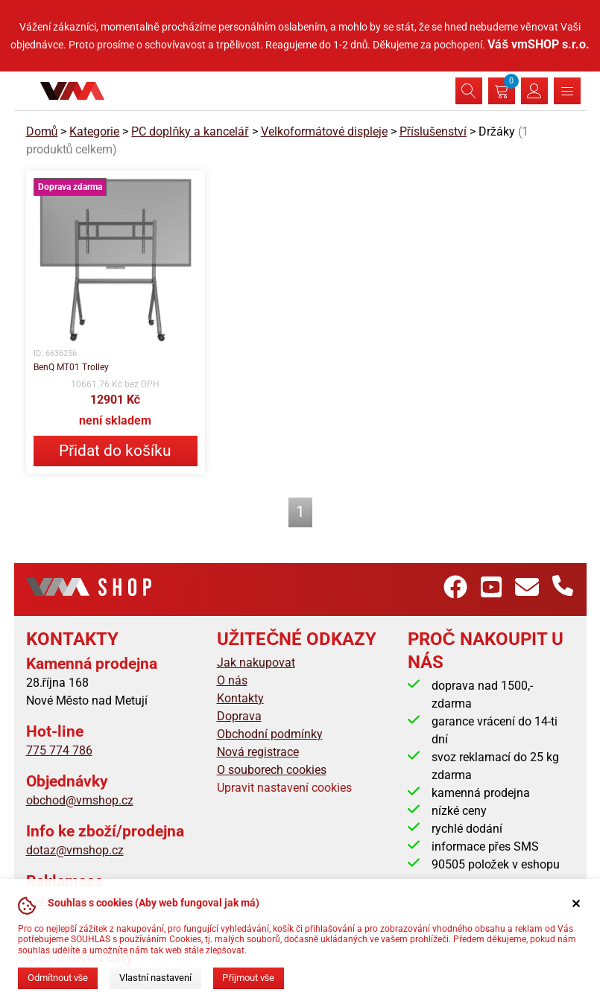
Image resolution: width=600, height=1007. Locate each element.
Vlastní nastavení (155, 977)
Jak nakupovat (256, 662)
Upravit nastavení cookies (284, 788)
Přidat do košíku (115, 451)
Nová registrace (258, 752)
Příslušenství (433, 131)
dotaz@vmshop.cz (75, 850)
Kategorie (94, 131)
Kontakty (240, 698)
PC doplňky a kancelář (189, 131)
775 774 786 (59, 750)
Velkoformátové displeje (324, 131)
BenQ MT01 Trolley (71, 367)
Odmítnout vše (58, 977)
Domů (42, 131)
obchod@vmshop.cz (79, 800)
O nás (232, 680)
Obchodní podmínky (270, 734)
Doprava (239, 716)
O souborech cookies (271, 770)
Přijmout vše (248, 977)
